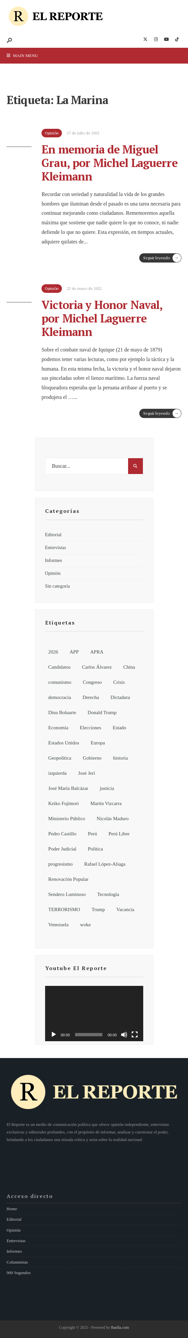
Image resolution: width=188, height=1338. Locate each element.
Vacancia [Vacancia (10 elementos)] (125, 909)
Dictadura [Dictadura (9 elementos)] (120, 697)
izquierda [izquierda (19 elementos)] (57, 773)
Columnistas (17, 1262)
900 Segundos (19, 1272)
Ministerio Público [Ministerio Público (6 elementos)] (66, 818)
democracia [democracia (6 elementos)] (59, 697)
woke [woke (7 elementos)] (85, 924)
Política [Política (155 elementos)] (95, 848)
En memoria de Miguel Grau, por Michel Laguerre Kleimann (109, 163)
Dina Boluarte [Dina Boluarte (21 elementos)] (62, 712)
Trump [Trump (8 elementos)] (98, 909)
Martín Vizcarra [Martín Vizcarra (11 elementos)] (105, 803)
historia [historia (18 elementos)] (120, 758)
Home (12, 1208)
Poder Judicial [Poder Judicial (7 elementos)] (62, 848)
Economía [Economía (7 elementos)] (58, 727)
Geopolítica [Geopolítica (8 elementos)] (59, 758)
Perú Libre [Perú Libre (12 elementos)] (118, 833)
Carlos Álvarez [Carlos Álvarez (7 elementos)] (97, 667)
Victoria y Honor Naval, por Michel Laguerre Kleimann (101, 318)
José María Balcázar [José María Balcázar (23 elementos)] (68, 788)
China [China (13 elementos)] (129, 667)
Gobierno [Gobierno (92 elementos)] (92, 758)
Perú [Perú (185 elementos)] (92, 833)
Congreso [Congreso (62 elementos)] (92, 682)
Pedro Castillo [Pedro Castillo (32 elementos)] (62, 833)
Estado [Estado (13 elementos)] (119, 727)
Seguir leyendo (162, 258)
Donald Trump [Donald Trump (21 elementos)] (102, 712)
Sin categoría (57, 586)
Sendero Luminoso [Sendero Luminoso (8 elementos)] (67, 894)
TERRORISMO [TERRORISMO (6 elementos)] (64, 909)
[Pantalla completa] (134, 1034)
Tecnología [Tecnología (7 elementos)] (108, 894)
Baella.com (120, 1327)
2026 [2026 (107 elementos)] (53, 652)
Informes (53, 560)
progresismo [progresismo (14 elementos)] (60, 864)
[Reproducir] (53, 1034)
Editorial (53, 534)
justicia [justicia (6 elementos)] (107, 788)
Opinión (53, 573)
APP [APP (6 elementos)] (74, 652)
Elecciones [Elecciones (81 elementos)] (90, 727)
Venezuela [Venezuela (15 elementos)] (58, 924)
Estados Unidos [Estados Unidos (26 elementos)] (63, 742)
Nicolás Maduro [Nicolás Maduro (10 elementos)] (113, 818)
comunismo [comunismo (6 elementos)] (59, 682)
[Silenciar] (124, 1034)
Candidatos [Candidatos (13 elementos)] (59, 667)
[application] (94, 1013)
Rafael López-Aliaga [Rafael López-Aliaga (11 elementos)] (104, 864)
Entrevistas (55, 547)
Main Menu (22, 55)
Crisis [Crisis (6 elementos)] (119, 682)
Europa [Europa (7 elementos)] (98, 742)
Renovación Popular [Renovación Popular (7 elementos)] (68, 879)
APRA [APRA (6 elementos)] (96, 652)
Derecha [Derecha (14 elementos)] (91, 697)
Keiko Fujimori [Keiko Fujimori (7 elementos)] (63, 803)
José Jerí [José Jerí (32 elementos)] (86, 773)
